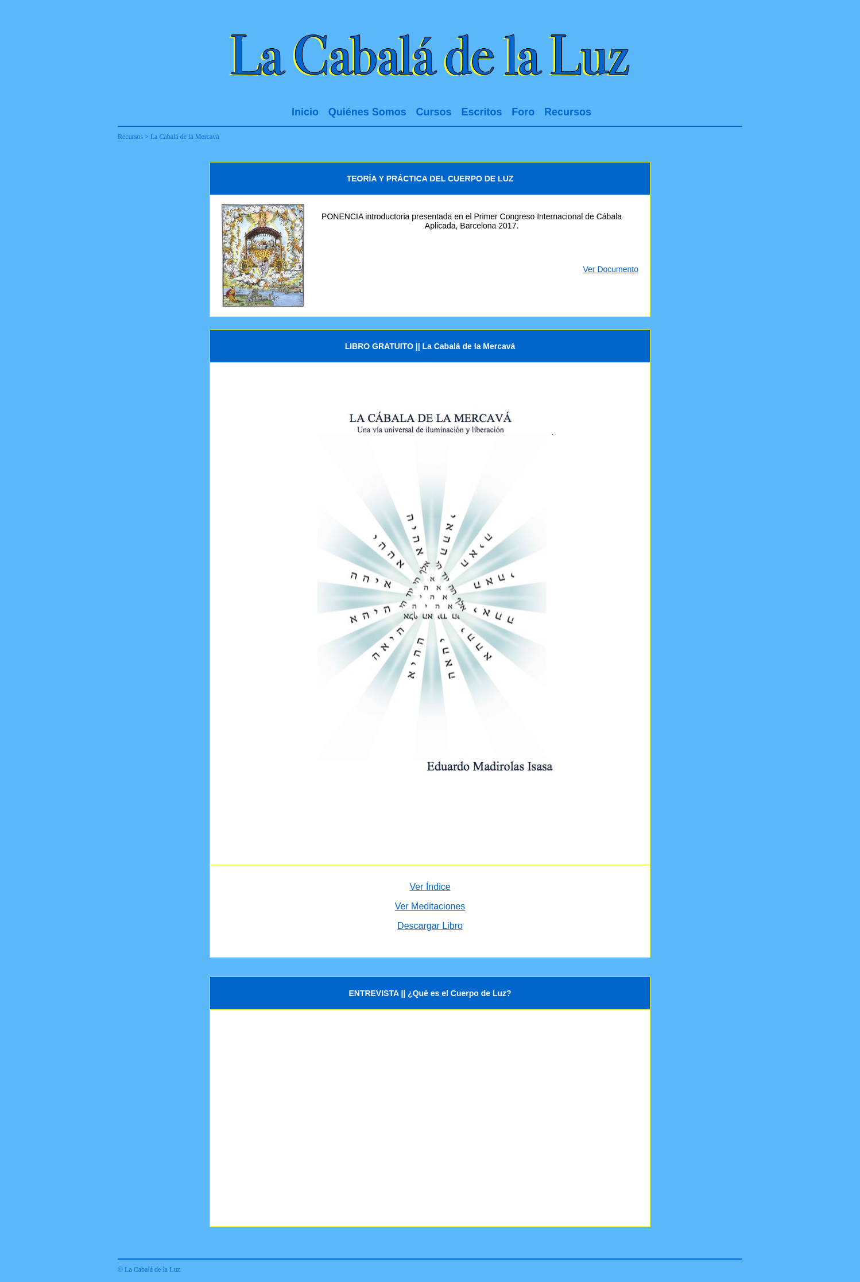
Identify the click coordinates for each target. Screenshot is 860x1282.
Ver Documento (611, 269)
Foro (523, 112)
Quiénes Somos (367, 112)
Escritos (481, 112)
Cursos (434, 112)
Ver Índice (429, 887)
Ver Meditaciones (430, 906)
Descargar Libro (430, 926)
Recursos (567, 112)
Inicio (305, 112)
